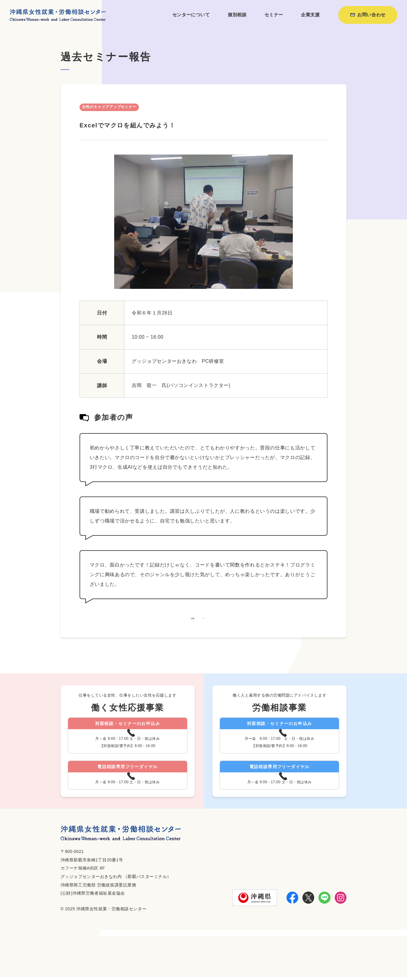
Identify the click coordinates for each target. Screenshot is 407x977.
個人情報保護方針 (326, 956)
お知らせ (289, 956)
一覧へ (203, 630)
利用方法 (262, 956)
